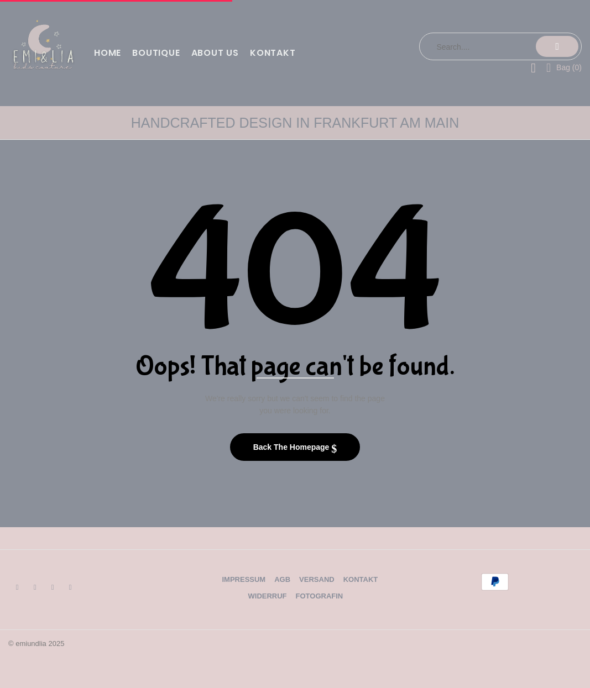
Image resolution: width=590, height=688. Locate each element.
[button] (564, 66)
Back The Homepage (292, 447)
